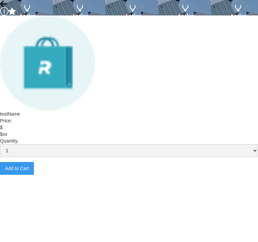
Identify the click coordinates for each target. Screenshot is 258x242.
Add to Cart (17, 168)
